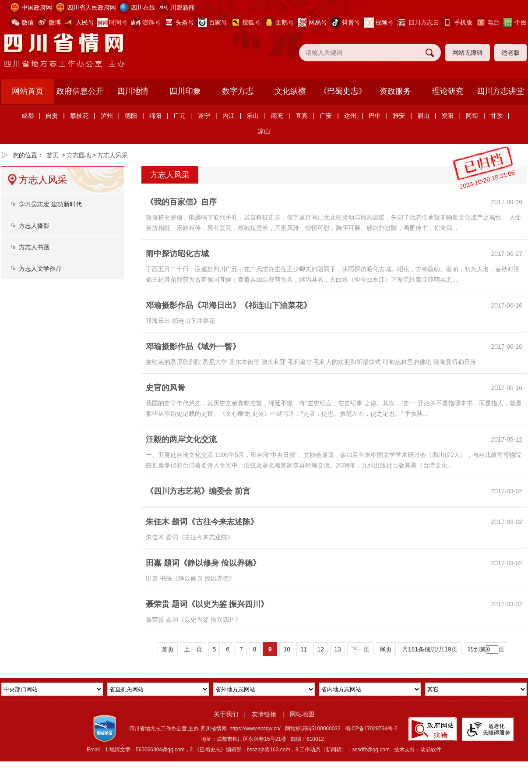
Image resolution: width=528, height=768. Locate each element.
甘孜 (496, 115)
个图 (520, 22)
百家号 (218, 22)
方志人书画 (34, 247)
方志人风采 (112, 155)
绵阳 (155, 115)
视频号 (384, 22)
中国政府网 (36, 7)
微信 (27, 22)
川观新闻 (182, 7)
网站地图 (302, 714)
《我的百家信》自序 (181, 202)
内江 (228, 115)
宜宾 (302, 115)
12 (320, 649)
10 (286, 649)
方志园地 (79, 155)
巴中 (375, 115)
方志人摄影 (34, 225)
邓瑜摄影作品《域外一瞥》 (193, 346)
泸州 (107, 115)
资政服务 (395, 91)
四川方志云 (423, 22)
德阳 (131, 115)
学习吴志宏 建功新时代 (50, 204)
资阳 (447, 115)
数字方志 (237, 91)
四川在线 (143, 7)
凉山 (264, 130)
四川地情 (132, 91)
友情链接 (264, 714)
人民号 (85, 22)
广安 (326, 115)
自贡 (52, 115)
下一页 (360, 649)
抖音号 (351, 22)
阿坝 (472, 115)
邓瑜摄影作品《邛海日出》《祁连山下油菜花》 (228, 305)
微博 (55, 22)
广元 (179, 115)
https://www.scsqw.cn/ (255, 729)
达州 (350, 115)
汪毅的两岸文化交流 (181, 439)
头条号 (185, 22)
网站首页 (27, 91)
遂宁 (204, 115)
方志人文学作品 (40, 268)
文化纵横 (290, 91)
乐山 (252, 115)
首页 (52, 155)
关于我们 (226, 714)
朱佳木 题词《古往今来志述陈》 (202, 521)
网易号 (318, 22)
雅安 (399, 115)
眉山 (423, 115)
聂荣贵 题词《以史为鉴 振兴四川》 (207, 604)
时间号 (118, 22)
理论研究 (448, 91)
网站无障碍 (467, 52)
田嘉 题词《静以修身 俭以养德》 (203, 563)
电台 (493, 22)
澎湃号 (151, 22)
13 (337, 649)
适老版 (510, 52)
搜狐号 (251, 22)
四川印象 (185, 91)
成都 (27, 115)
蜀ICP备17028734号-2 (371, 729)
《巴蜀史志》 (342, 91)
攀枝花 (79, 115)
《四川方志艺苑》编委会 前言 (198, 491)
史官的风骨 (165, 387)
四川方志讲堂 (500, 91)
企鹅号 (284, 22)
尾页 (386, 649)
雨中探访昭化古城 (177, 253)
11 (303, 649)
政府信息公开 (80, 91)
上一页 (193, 649)
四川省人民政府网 (91, 7)
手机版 (463, 22)
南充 (277, 115)
